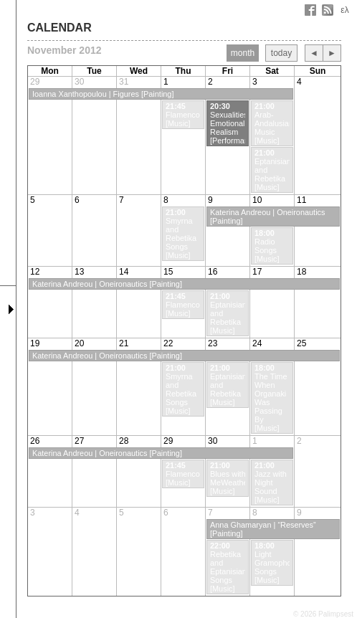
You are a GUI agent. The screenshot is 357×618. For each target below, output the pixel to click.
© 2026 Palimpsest (323, 614)
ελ (344, 10)
